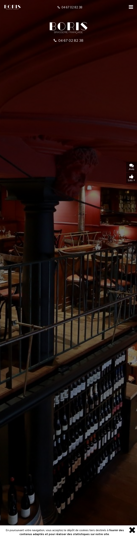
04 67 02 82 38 (68, 40)
